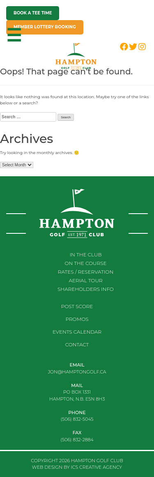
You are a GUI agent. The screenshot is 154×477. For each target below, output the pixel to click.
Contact (77, 344)
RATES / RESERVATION (85, 272)
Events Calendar (77, 332)
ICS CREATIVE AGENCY (96, 467)
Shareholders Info (85, 289)
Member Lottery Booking (45, 27)
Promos (77, 319)
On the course (85, 263)
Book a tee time (33, 13)
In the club (86, 254)
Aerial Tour (85, 280)
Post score (77, 306)
